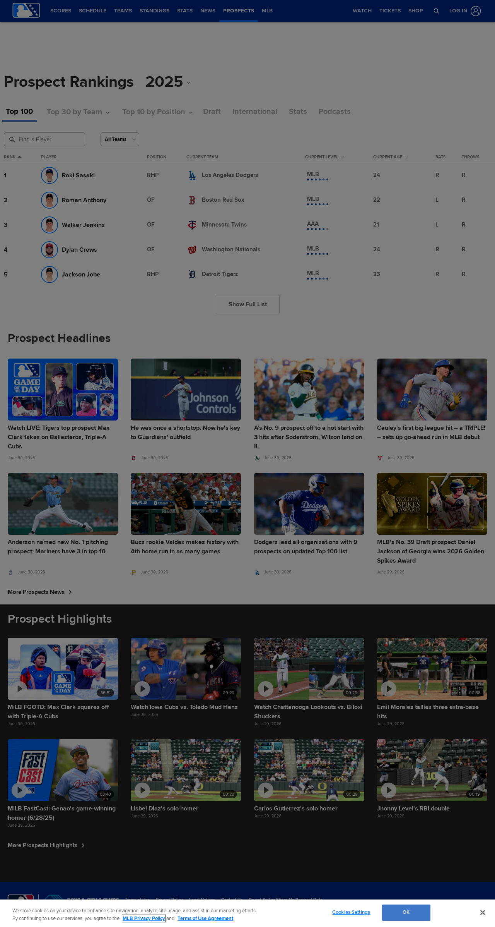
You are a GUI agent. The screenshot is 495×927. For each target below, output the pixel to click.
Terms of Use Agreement (205, 918)
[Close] (482, 912)
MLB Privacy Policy (144, 918)
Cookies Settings (351, 912)
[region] (247, 913)
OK (406, 912)
